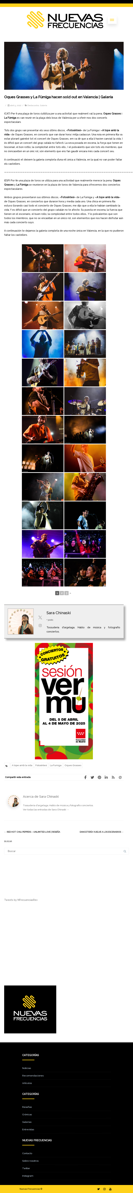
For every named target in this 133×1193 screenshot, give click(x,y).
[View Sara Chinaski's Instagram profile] (40, 625)
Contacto (27, 1153)
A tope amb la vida (22, 765)
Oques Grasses (73, 765)
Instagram (27, 1176)
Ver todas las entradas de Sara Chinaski (46, 809)
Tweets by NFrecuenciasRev (21, 900)
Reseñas (27, 1107)
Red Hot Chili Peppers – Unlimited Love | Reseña (32, 832)
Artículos (27, 1083)
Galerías (26, 1122)
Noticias (26, 1068)
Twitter (26, 1168)
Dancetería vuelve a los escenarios (102, 832)
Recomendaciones (33, 1075)
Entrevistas (28, 1129)
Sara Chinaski (59, 613)
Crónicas (27, 1114)
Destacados (33, 105)
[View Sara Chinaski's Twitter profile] (40, 617)
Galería (43, 105)
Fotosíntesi (41, 765)
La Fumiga (55, 765)
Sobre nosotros (30, 1161)
